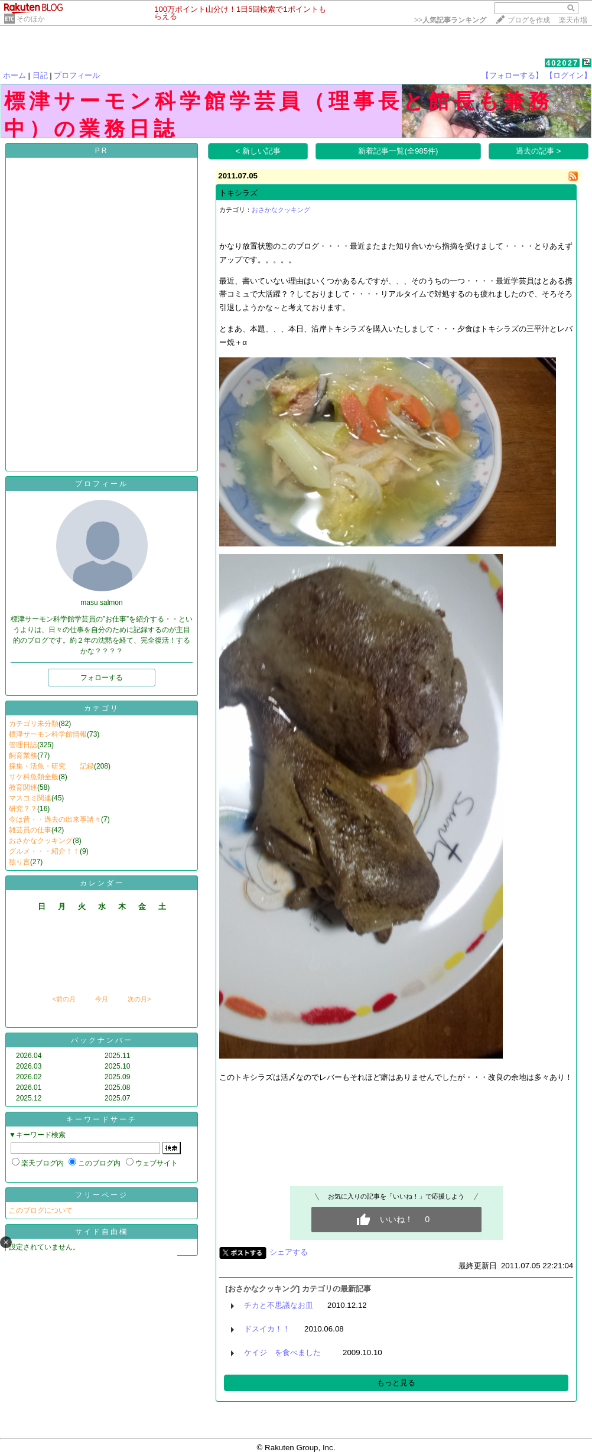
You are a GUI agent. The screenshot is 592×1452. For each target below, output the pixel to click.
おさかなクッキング (41, 840)
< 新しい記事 (258, 150)
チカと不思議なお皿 (278, 1305)
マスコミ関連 (30, 798)
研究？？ (23, 809)
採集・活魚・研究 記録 (51, 766)
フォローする (101, 677)
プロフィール (77, 75)
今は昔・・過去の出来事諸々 (55, 819)
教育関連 (23, 787)
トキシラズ (238, 192)
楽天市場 (573, 20)
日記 (40, 75)
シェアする (288, 1252)
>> (450, 20)
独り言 (19, 862)
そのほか (31, 19)
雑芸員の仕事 (30, 830)
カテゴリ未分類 (33, 724)
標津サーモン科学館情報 (48, 734)
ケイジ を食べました (286, 1352)
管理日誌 (23, 745)
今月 (101, 998)
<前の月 (63, 998)
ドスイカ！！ (267, 1328)
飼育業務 (23, 755)
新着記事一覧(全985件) (398, 150)
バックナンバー (102, 1040)
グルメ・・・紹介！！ (44, 851)
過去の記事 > (538, 150)
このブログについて (41, 1210)
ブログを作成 (529, 20)
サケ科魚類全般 (33, 777)
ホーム (14, 75)
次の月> (139, 998)
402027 (562, 62)
